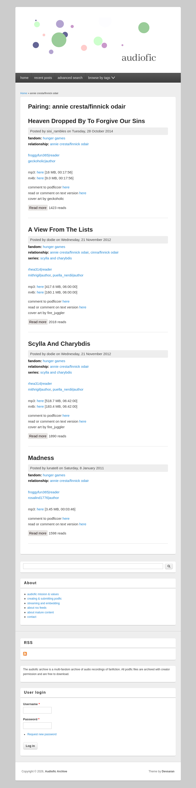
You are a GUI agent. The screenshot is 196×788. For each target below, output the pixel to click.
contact (31, 616)
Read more (38, 207)
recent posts (43, 78)
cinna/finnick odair (105, 252)
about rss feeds (36, 607)
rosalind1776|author (43, 498)
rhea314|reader (40, 269)
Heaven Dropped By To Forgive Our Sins (86, 120)
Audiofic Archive (56, 771)
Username (31, 704)
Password (31, 719)
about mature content (40, 612)
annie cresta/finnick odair (69, 144)
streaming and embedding (43, 603)
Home (23, 93)
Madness (41, 457)
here (40, 172)
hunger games (54, 138)
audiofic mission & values (43, 594)
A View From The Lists (60, 229)
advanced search (70, 78)
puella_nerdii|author (68, 275)
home (24, 78)
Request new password (42, 734)
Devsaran (168, 771)
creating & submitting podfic (44, 598)
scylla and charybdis (56, 258)
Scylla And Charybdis (59, 343)
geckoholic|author (41, 161)
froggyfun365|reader (44, 155)
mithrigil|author (39, 275)
